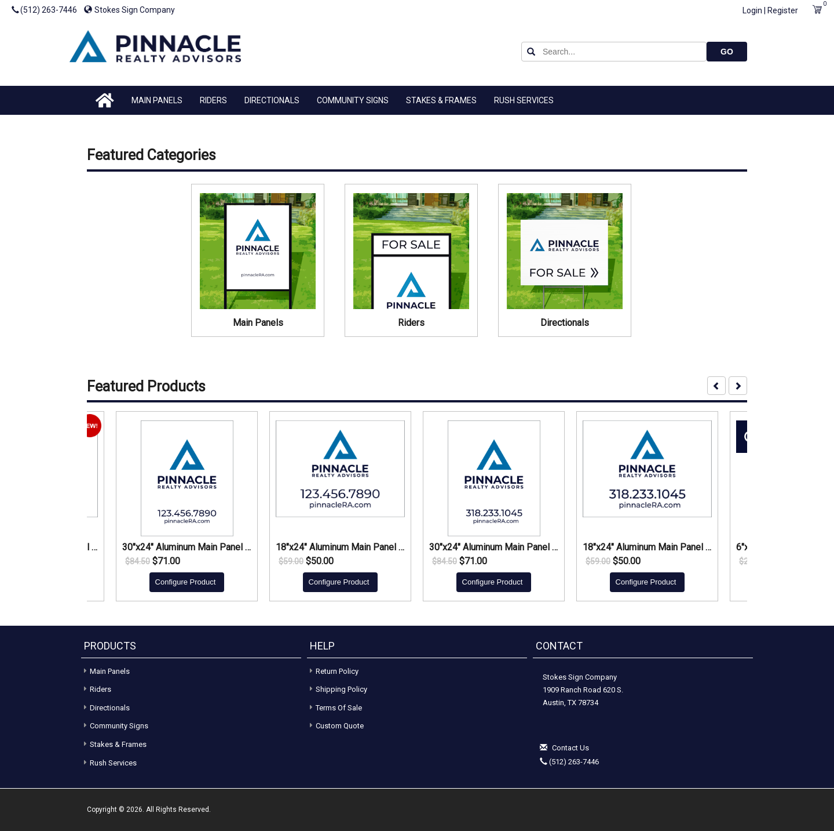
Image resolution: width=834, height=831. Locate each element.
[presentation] (716, 385)
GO (726, 51)
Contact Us (570, 747)
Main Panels (156, 100)
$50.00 (320, 561)
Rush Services (524, 100)
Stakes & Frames (441, 100)
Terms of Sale (339, 707)
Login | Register (770, 10)
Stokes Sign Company (129, 9)
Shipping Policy (341, 689)
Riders (213, 100)
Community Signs (353, 100)
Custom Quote (340, 725)
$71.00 (166, 561)
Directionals (271, 100)
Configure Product (185, 582)
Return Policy (337, 671)
